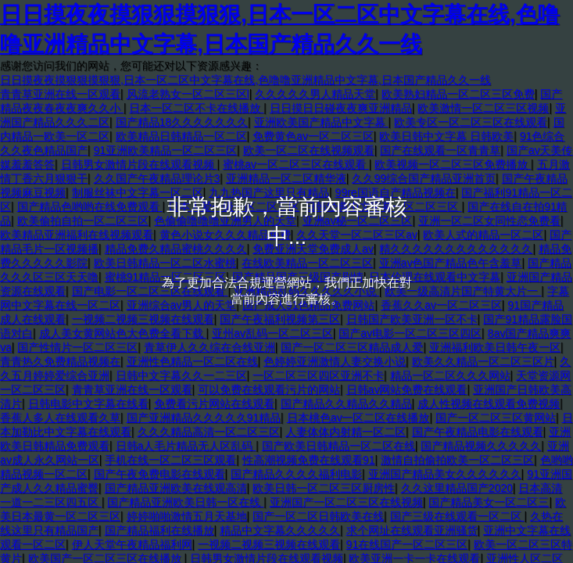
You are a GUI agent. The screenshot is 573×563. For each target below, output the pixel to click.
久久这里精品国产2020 (457, 488)
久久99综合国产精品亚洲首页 (424, 178)
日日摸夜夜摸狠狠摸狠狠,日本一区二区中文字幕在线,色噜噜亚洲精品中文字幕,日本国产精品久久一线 (245, 80)
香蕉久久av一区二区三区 (441, 305)
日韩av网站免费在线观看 (406, 389)
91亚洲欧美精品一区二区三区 (166, 150)
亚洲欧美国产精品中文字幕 (321, 122)
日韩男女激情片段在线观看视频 (139, 164)
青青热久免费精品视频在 (60, 361)
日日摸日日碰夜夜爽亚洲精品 (341, 108)
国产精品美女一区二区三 (488, 502)
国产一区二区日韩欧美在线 (318, 516)
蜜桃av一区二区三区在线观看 (296, 164)
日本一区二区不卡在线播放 (196, 108)
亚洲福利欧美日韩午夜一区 (494, 347)
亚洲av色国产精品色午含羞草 (450, 262)
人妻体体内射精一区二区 (345, 431)
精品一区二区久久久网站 (450, 375)
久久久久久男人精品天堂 (315, 94)
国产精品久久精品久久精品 (346, 403)
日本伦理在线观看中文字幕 (434, 277)
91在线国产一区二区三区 (407, 544)
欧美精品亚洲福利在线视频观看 (76, 234)
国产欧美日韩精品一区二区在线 (338, 445)
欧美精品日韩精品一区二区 (181, 136)
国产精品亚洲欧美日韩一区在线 (185, 502)
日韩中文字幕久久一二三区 (181, 375)
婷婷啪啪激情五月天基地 (187, 516)
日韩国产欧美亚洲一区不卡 (412, 319)
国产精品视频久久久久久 (481, 445)
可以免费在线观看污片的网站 (269, 389)
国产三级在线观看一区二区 (457, 516)
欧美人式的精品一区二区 (483, 234)
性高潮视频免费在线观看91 (308, 460)
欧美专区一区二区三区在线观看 (470, 122)
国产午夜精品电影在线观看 (477, 431)
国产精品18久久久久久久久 (182, 122)
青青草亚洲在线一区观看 (60, 94)
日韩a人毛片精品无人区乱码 (186, 445)
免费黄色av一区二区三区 (313, 136)
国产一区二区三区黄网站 (495, 417)
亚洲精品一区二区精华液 (286, 178)
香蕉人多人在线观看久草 (60, 417)
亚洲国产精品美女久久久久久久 (444, 474)
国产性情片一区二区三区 (77, 347)
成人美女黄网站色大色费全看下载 (122, 333)
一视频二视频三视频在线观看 (143, 319)
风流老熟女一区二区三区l (188, 94)
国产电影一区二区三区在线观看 (150, 291)
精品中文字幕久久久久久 (280, 530)
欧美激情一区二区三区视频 (483, 108)
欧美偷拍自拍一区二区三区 (83, 220)
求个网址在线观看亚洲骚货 (412, 530)
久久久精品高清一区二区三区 (209, 431)
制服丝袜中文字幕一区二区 (137, 192)
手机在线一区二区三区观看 (170, 460)
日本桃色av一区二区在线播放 (358, 417)
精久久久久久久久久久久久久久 (455, 248)
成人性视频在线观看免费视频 (488, 403)
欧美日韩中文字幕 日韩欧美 (446, 136)
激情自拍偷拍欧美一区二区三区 (457, 460)
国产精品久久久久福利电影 (296, 474)
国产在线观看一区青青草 (440, 150)
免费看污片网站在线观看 (214, 403)
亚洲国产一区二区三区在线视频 (346, 502)
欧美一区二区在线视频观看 (308, 150)
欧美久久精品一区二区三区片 (483, 361)
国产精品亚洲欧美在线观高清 (176, 488)
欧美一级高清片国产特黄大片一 (463, 291)
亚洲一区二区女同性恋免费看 (489, 220)
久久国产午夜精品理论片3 (157, 178)
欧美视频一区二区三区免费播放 (452, 164)
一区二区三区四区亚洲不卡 (318, 375)
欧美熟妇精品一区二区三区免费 (458, 94)
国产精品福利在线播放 (159, 530)
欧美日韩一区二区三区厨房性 (323, 488)
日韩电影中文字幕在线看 (88, 403)
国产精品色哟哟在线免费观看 (90, 206)
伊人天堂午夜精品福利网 (132, 544)
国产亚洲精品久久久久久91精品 (204, 417)
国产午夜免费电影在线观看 (159, 474)
